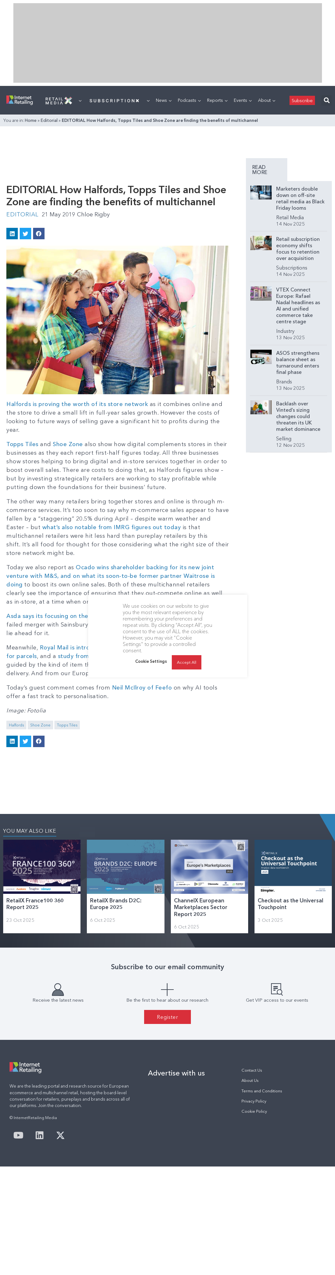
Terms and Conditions (261, 1091)
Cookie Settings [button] (151, 661)
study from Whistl (83, 656)
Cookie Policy (254, 1111)
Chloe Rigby (93, 214)
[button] (326, 100)
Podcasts (189, 100)
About (266, 100)
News (163, 100)
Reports (217, 100)
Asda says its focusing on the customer (61, 616)
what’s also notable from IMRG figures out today (111, 527)
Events (243, 100)
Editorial (49, 120)
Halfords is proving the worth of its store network (77, 404)
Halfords (16, 725)
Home (31, 120)
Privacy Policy (253, 1101)
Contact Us (251, 1070)
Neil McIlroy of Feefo (142, 687)
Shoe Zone (68, 444)
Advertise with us (176, 1072)
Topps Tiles (22, 444)
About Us (250, 1080)
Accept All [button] (186, 662)
